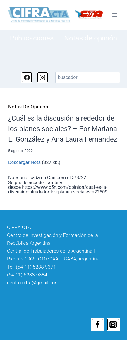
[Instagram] (113, 324)
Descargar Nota (24, 162)
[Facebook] (97, 324)
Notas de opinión (90, 38)
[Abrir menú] (114, 14)
